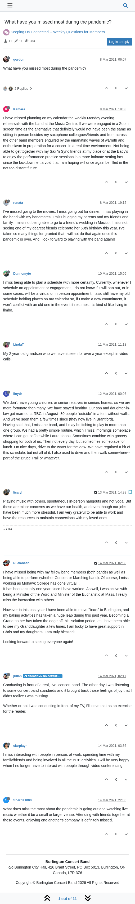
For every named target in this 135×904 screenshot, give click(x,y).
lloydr (17, 394)
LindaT (18, 344)
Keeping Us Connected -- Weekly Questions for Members (58, 32)
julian (17, 676)
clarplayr (20, 746)
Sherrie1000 (22, 800)
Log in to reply (119, 42)
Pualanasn (21, 563)
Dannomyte (22, 273)
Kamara (19, 109)
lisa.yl (17, 492)
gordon (18, 59)
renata (18, 203)
